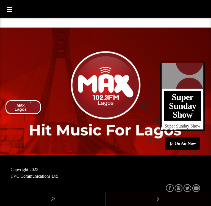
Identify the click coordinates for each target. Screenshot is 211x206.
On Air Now (182, 144)
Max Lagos (23, 107)
